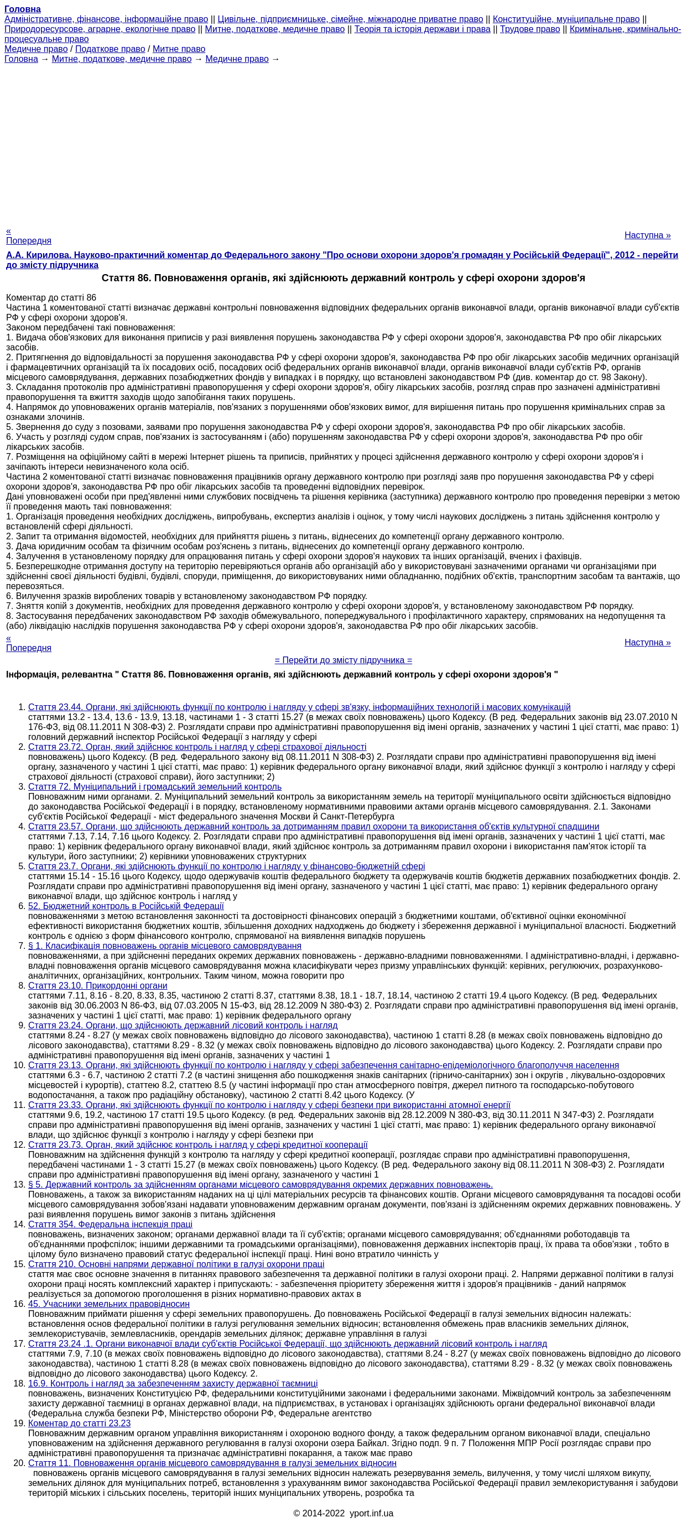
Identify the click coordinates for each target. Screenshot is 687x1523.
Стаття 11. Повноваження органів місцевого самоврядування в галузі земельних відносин (212, 1463)
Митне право (179, 49)
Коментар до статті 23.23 (79, 1423)
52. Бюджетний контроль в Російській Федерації (126, 906)
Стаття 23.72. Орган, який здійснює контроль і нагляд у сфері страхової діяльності (197, 747)
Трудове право (530, 29)
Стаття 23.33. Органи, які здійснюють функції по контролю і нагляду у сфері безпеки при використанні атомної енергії (269, 1105)
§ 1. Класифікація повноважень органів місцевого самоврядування (164, 945)
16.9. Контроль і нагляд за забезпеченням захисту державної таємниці (173, 1383)
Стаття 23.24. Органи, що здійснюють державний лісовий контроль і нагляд (183, 1025)
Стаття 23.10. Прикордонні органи (98, 985)
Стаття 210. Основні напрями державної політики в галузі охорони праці (176, 1264)
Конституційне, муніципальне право (566, 19)
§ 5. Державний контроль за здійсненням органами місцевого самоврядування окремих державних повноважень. (260, 1184)
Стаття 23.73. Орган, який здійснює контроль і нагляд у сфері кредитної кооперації (198, 1144)
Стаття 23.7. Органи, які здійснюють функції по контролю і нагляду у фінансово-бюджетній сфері (226, 866)
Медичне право (36, 49)
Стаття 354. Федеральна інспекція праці (110, 1224)
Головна (21, 59)
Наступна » (647, 235)
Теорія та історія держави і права (423, 29)
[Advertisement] (343, 141)
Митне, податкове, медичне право (275, 29)
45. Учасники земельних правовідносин (109, 1304)
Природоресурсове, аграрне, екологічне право (99, 29)
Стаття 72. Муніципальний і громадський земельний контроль (155, 786)
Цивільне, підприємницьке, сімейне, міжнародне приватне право (350, 19)
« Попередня (28, 235)
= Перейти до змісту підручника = (344, 660)
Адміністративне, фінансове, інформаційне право (106, 19)
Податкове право (110, 49)
